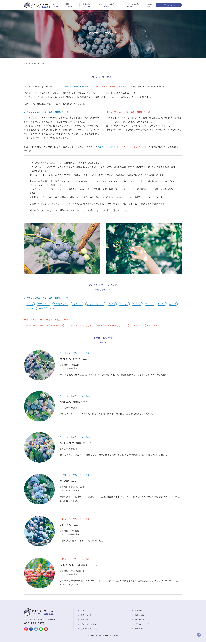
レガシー (161, 304)
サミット (29, 308)
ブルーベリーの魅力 (106, 5)
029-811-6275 (34, 623)
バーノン (42, 326)
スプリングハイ (43, 304)
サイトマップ (140, 629)
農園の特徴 (87, 5)
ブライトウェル (56, 326)
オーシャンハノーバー (95, 304)
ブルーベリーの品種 (89, 629)
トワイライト (77, 304)
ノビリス (124, 326)
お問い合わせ (140, 615)
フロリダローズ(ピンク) (76, 326)
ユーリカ (29, 304)
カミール (172, 304)
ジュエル (111, 304)
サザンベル (136, 304)
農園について (71, 5)
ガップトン (52, 308)
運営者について (141, 620)
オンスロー (150, 326)
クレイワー (30, 326)
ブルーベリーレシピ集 (130, 5)
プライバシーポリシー (144, 624)
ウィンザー (149, 304)
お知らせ (149, 5)
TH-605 (40, 308)
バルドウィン (137, 326)
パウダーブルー (110, 326)
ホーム (56, 5)
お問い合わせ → (168, 5)
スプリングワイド (61, 304)
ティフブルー (95, 326)
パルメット (123, 304)
